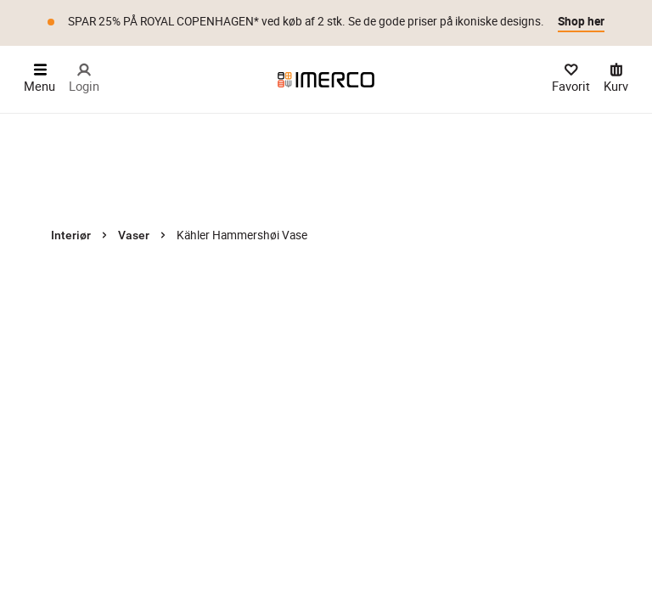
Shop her (581, 21)
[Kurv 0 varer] (616, 79)
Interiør (71, 235)
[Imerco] (326, 79)
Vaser (133, 235)
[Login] (84, 79)
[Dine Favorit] (570, 79)
